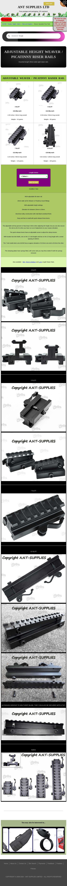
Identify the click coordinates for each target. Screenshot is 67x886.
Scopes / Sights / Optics (14, 24)
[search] (33, 36)
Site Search (32, 863)
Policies (33, 868)
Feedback (51, 863)
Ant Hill (4, 24)
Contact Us (22, 863)
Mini (24, 262)
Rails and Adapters (27, 24)
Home (6, 863)
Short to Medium (31, 262)
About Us (13, 863)
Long (40, 262)
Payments (42, 863)
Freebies (59, 863)
